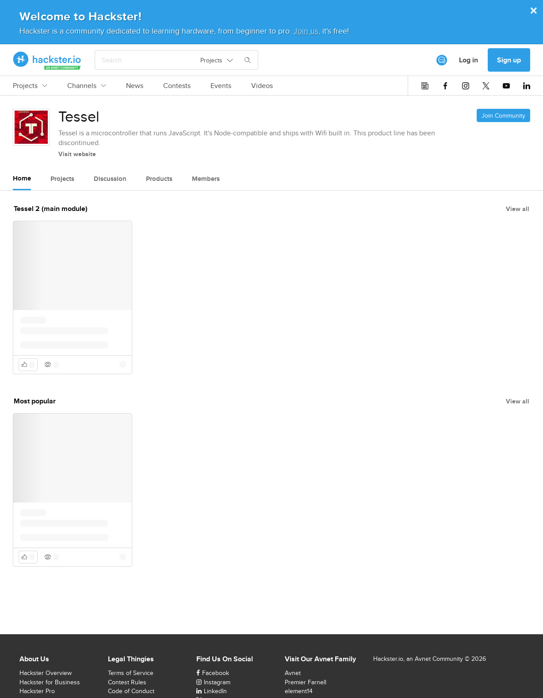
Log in (468, 60)
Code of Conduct (131, 690)
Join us (306, 30)
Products (159, 179)
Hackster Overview (45, 672)
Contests (177, 86)
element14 (299, 690)
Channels (86, 86)
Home (22, 178)
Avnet (293, 672)
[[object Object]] (441, 60)
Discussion (110, 179)
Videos (262, 86)
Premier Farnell (305, 682)
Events (220, 86)
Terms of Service (130, 672)
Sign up (509, 60)
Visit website (77, 154)
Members (206, 179)
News (134, 86)
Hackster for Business (49, 682)
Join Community (503, 115)
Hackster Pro (37, 690)
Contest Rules (127, 682)
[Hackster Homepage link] (47, 60)
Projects (30, 86)
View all (517, 209)
